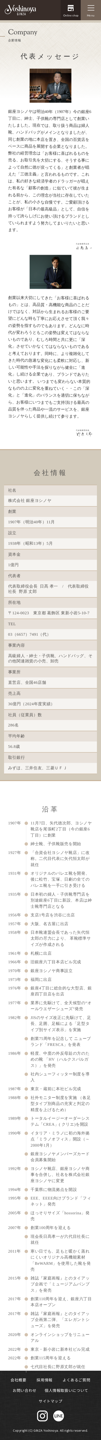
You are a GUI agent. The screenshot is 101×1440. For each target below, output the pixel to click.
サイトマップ (51, 1401)
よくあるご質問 (76, 1380)
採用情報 (45, 1380)
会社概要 (19, 1380)
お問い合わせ (25, 1390)
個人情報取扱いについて (66, 1390)
